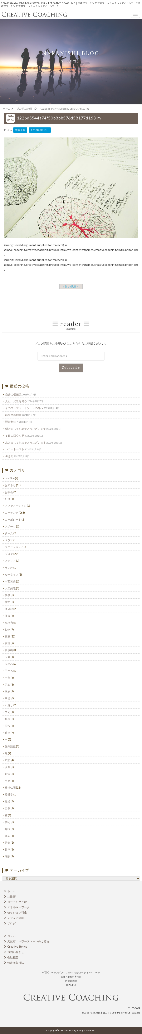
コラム (11, 936)
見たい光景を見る (16, 401)
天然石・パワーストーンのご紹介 (28, 941)
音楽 (7, 842)
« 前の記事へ (71, 286)
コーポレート (13, 519)
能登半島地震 (13, 415)
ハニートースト (14, 449)
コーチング (11, 512)
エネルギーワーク (18, 907)
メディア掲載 (15, 918)
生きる (9, 456)
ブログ (9, 553)
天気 (7, 657)
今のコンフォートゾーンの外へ (24, 408)
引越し (9, 705)
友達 (7, 643)
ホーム (11, 891)
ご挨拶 (11, 896)
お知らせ (10, 485)
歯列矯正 (10, 746)
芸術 (7, 822)
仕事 (7, 595)
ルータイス (11, 574)
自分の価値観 (13, 394)
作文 (7, 602)
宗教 (7, 684)
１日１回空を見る (16, 435)
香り (7, 849)
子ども (9, 670)
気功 (7, 760)
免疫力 (9, 622)
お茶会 (9, 492)
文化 (7, 712)
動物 (7, 629)
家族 (7, 691)
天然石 (9, 664)
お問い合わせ (15, 952)
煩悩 (7, 774)
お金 (7, 498)
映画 (7, 732)
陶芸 (7, 836)
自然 (7, 808)
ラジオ (9, 567)
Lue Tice (10, 478)
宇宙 (7, 677)
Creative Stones (17, 946)
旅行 (7, 725)
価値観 (9, 609)
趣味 (7, 829)
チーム (9, 533)
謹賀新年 (10, 421)
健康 (7, 615)
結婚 (7, 801)
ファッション (13, 547)
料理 (7, 719)
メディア (10, 560)
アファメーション (15, 505)
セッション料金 (17, 912)
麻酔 (7, 856)
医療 (7, 636)
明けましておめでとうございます (25, 428)
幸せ (7, 698)
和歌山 (9, 650)
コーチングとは (17, 901)
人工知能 (10, 588)
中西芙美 (10, 581)
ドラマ (9, 540)
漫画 (7, 767)
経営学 (9, 794)
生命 (7, 781)
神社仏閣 (10, 787)
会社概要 (13, 957)
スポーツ (10, 526)
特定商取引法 (15, 962)
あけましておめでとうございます (25, 442)
